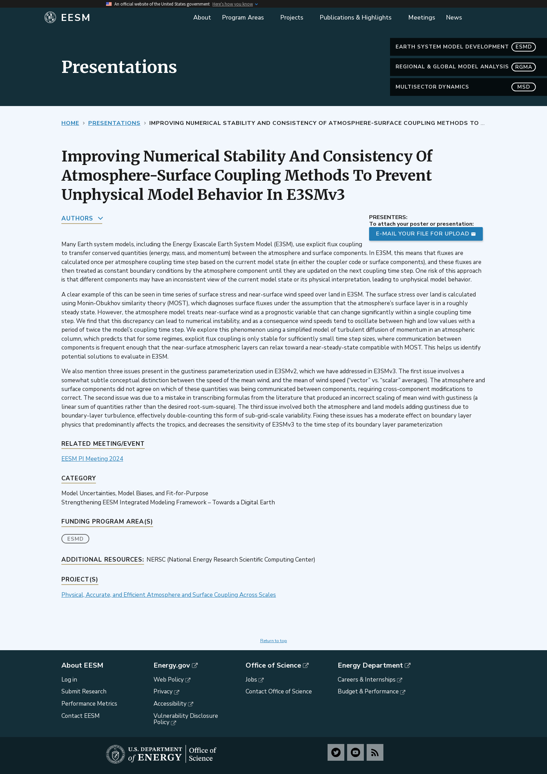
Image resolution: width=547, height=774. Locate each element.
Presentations (114, 123)
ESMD (75, 538)
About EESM (82, 665)
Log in (69, 680)
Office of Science (273, 665)
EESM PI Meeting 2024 (92, 459)
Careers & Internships (367, 680)
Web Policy (168, 680)
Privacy (163, 691)
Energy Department (370, 665)
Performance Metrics (89, 704)
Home (70, 123)
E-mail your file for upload (423, 234)
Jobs (251, 680)
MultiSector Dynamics (466, 87)
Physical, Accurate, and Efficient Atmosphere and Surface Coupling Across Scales (168, 595)
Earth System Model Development (466, 47)
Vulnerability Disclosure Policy (185, 719)
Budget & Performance (368, 691)
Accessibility (170, 704)
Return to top (273, 641)
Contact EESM (80, 716)
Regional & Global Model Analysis (466, 66)
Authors (77, 219)
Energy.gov (171, 665)
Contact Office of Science (279, 691)
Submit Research (83, 691)
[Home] (113, 18)
